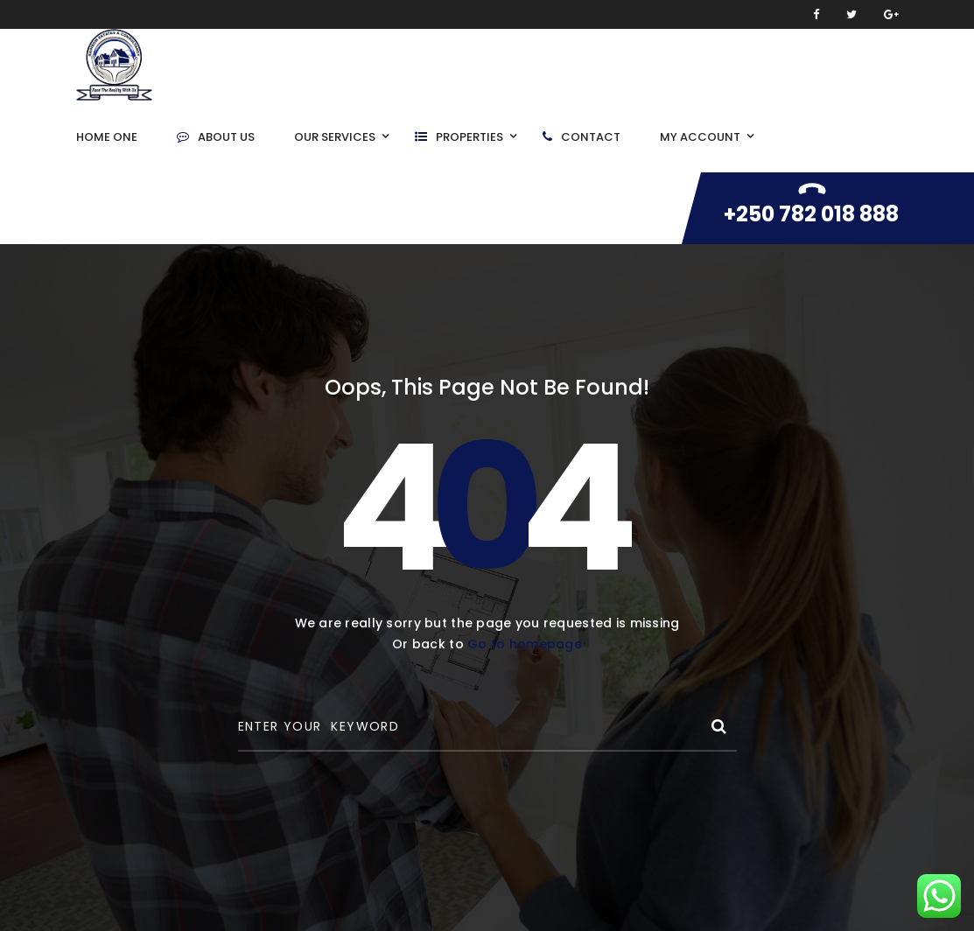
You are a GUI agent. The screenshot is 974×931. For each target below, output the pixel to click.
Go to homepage (524, 644)
